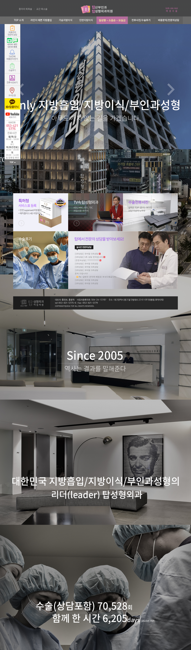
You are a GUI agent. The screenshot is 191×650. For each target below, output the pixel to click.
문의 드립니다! (81, 273)
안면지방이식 (86, 20)
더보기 (84, 248)
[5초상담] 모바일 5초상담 (86, 253)
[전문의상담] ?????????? (87, 260)
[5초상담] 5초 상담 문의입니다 (89, 256)
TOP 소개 (17, 20)
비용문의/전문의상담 (168, 20)
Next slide (171, 89)
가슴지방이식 (65, 20)
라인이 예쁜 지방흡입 (41, 20)
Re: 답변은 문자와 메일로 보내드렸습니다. (98, 276)
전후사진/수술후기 (141, 20)
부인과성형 (112, 20)
